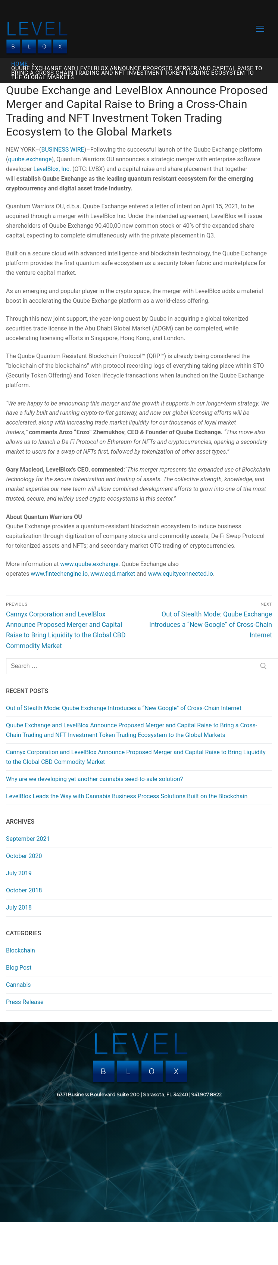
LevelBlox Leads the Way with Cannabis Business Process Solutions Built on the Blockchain (126, 796)
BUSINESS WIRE (62, 149)
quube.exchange (29, 159)
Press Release (25, 1002)
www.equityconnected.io (180, 573)
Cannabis (18, 984)
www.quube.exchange (89, 564)
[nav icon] (260, 29)
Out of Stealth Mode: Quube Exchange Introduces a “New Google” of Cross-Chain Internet (123, 708)
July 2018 (19, 907)
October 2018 (24, 890)
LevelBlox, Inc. (52, 168)
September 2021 (28, 838)
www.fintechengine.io (59, 573)
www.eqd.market (112, 573)
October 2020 (24, 856)
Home (19, 63)
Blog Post (19, 967)
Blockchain (20, 950)
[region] (139, 1122)
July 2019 (19, 873)
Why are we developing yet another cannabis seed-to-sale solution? (94, 779)
